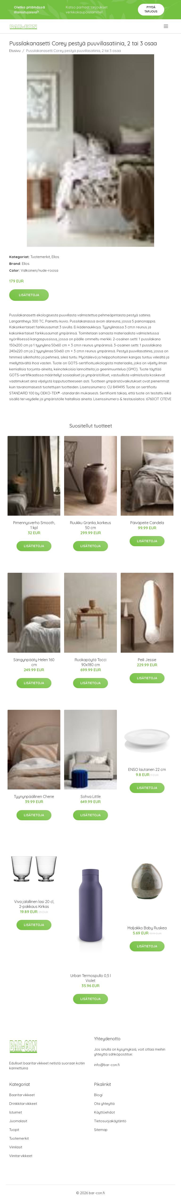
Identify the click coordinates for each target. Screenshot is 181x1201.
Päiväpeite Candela (147, 522)
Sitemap (100, 1129)
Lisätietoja (29, 295)
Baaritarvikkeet (22, 1095)
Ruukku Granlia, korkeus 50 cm (90, 525)
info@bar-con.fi (107, 1065)
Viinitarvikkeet (20, 1156)
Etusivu (15, 50)
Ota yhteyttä (104, 1103)
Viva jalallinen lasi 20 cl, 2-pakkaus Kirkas (34, 904)
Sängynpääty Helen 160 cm (33, 662)
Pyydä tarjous (150, 9)
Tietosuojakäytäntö (110, 1121)
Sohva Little (91, 796)
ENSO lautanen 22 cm (147, 769)
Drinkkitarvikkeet (23, 1103)
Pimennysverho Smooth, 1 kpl (34, 525)
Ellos (55, 257)
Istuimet (15, 1112)
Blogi (98, 1095)
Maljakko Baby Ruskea (147, 928)
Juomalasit (18, 1121)
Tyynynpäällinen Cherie (34, 796)
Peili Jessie (147, 659)
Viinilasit (15, 1147)
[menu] (166, 26)
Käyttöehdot (104, 1112)
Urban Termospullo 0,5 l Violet (90, 978)
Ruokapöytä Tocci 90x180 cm (90, 662)
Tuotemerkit (40, 257)
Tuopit (14, 1129)
